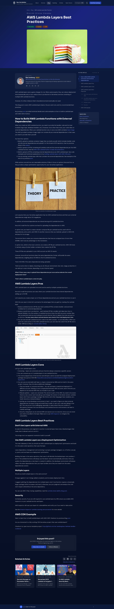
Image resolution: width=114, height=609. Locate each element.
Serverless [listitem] (31, 26)
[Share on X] (64, 558)
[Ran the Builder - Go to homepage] (23, 2)
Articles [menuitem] (61, 3)
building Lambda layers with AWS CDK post (57, 154)
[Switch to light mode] (87, 3)
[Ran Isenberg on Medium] (35, 86)
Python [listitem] (38, 26)
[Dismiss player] (93, 607)
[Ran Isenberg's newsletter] (38, 86)
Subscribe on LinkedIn (38, 547)
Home (28, 10)
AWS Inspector (55, 414)
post (24, 111)
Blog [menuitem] (49, 3)
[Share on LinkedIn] (67, 558)
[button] (45, 189)
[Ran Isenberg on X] (30, 86)
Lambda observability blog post (57, 491)
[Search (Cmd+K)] (79, 3)
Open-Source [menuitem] (69, 3)
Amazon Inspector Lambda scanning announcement (36, 509)
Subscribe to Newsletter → (69, 562)
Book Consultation (84, 116)
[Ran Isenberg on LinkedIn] (27, 86)
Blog (32, 10)
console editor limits (40, 324)
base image (70, 130)
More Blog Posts (84, 118)
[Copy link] (74, 558)
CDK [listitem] (45, 26)
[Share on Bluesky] (71, 558)
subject (27, 145)
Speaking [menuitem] (54, 3)
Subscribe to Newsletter (86, 120)
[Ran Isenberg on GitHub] (32, 86)
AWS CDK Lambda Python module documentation (49, 149)
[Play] (21, 607)
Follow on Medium (53, 547)
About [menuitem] (37, 3)
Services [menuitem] (43, 3)
